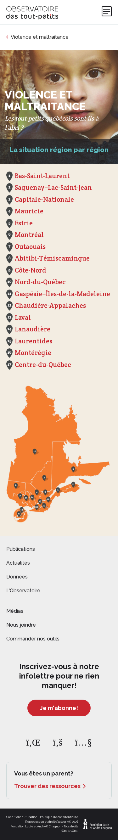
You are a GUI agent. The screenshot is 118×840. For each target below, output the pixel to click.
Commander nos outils (32, 639)
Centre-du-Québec (43, 364)
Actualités (18, 563)
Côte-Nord (30, 270)
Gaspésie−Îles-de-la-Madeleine (62, 294)
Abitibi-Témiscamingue (52, 258)
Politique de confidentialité (59, 817)
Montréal (29, 234)
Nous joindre (21, 625)
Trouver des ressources (47, 786)
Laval (23, 317)
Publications (20, 549)
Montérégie (33, 352)
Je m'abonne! (59, 708)
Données (17, 577)
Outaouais (30, 246)
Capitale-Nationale (44, 199)
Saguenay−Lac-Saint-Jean (53, 187)
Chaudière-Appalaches (50, 305)
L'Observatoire (23, 591)
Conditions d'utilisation (21, 817)
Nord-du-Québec (40, 282)
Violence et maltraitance (40, 37)
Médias (14, 611)
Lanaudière (32, 329)
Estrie (24, 223)
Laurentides (33, 341)
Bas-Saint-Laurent (42, 176)
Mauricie (29, 211)
